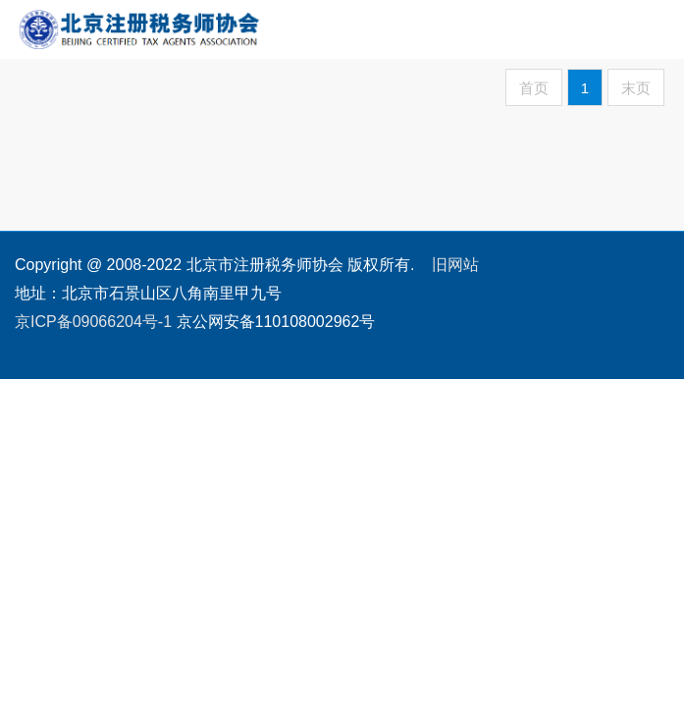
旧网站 (455, 264)
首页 (534, 88)
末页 (636, 88)
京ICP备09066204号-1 (93, 321)
